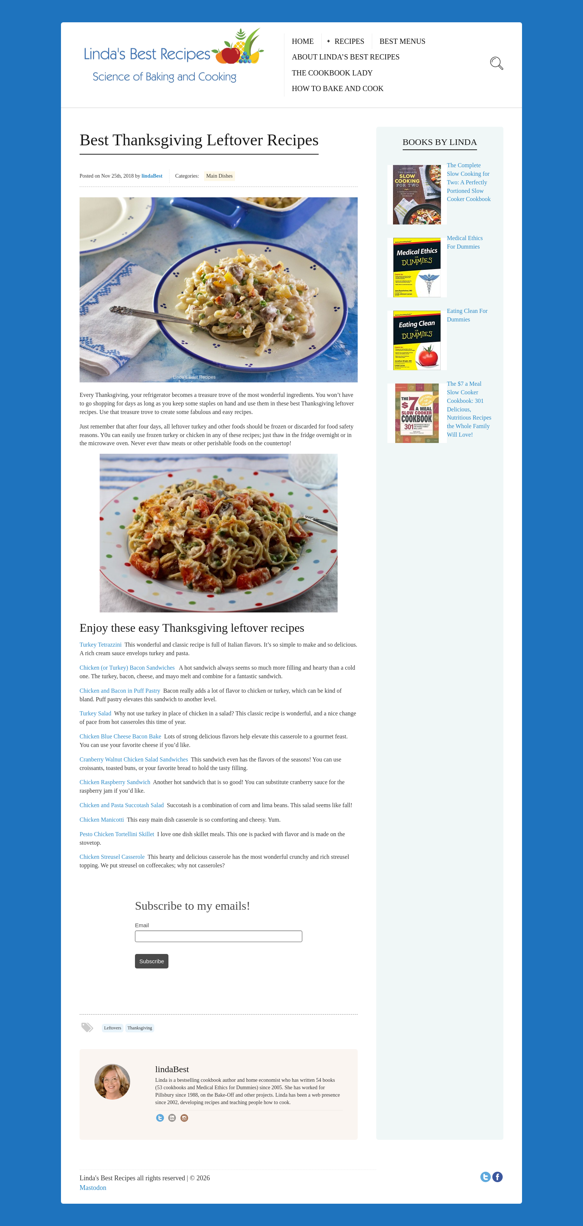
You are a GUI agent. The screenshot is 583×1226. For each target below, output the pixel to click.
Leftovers (112, 1028)
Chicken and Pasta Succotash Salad (122, 805)
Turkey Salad (95, 713)
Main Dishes (219, 176)
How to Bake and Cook (338, 88)
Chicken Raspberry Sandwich (115, 782)
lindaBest (152, 176)
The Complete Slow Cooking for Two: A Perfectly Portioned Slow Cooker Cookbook (469, 182)
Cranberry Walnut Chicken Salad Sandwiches (134, 759)
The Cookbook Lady (332, 73)
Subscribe (151, 961)
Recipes (349, 41)
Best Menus (403, 41)
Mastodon (93, 1187)
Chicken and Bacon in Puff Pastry (120, 691)
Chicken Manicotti (102, 819)
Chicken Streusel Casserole (112, 857)
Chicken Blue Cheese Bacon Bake (120, 736)
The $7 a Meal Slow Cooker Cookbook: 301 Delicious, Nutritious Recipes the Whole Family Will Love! (469, 409)
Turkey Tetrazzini (101, 644)
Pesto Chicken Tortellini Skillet (117, 834)
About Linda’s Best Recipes (346, 57)
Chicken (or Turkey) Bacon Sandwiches (127, 667)
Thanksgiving (140, 1028)
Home (303, 41)
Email (142, 925)
